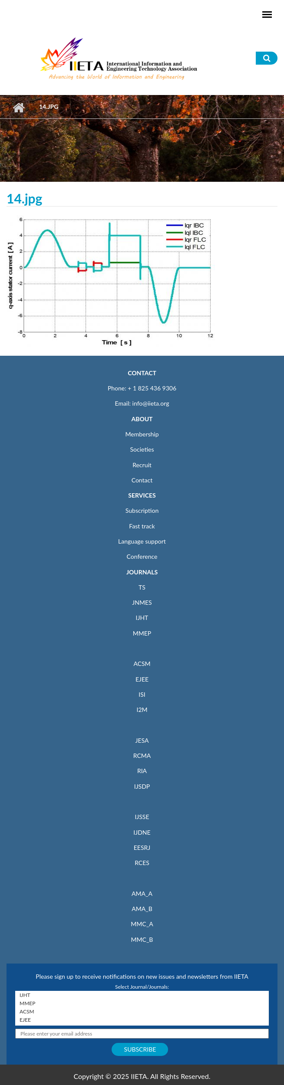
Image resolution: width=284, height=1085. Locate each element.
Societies (142, 449)
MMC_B (142, 939)
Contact (142, 480)
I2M (141, 709)
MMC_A (142, 924)
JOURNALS (142, 572)
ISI (142, 694)
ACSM (141, 663)
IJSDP (142, 786)
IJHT (142, 617)
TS (142, 587)
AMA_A (142, 893)
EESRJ (142, 847)
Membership (142, 434)
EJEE (142, 679)
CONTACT (142, 373)
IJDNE (141, 832)
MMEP (142, 633)
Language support (142, 541)
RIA (142, 770)
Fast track (142, 526)
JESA (142, 740)
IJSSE (142, 816)
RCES (142, 862)
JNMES (142, 602)
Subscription (142, 510)
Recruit (142, 465)
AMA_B (142, 908)
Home (18, 107)
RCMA (142, 755)
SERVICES (141, 495)
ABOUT (141, 419)
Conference (142, 556)
